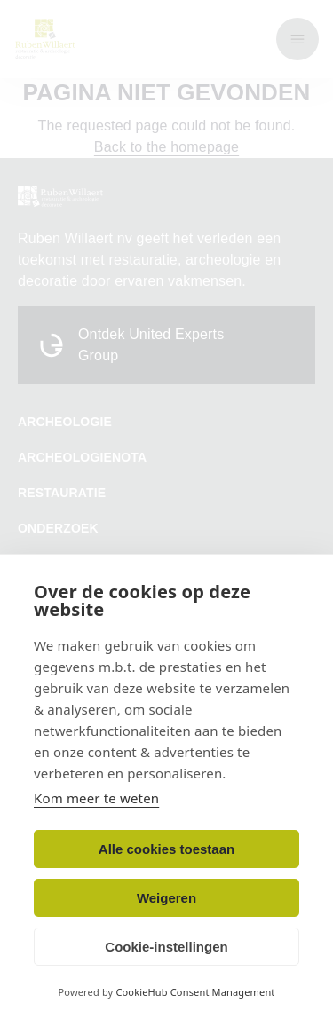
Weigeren (166, 897)
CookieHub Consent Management (194, 992)
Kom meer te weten (96, 798)
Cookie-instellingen (166, 946)
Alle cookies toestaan (166, 849)
